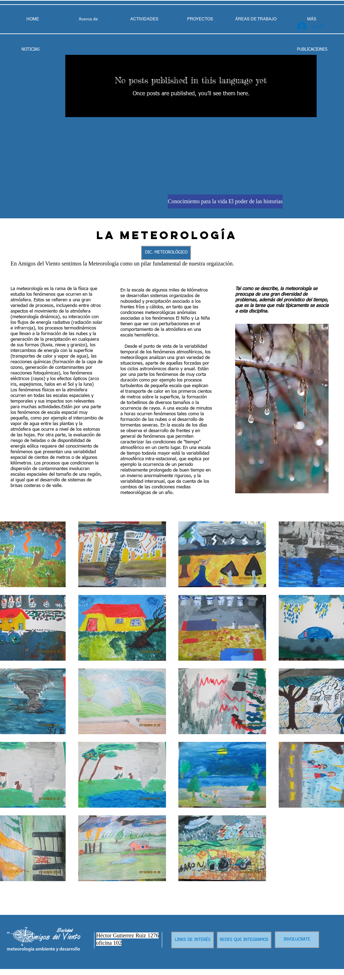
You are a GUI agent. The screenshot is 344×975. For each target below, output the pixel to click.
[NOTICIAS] (30, 50)
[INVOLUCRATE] (297, 939)
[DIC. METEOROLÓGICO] (166, 253)
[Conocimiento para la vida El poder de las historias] (225, 201)
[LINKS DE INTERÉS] (192, 940)
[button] (256, 19)
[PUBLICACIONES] (312, 50)
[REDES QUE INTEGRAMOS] (244, 940)
